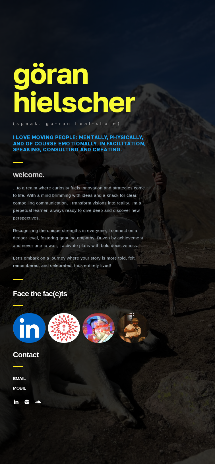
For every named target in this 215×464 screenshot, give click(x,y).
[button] (16, 402)
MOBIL (19, 388)
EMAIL (19, 378)
